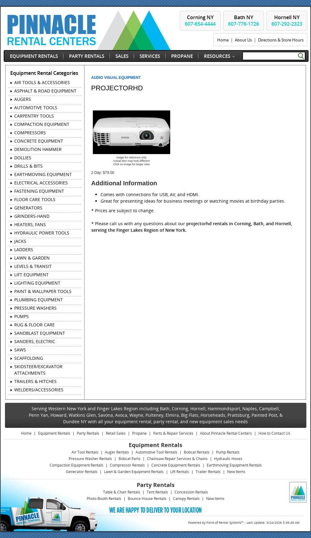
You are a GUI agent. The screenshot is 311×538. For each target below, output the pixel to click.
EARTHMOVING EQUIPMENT (43, 174)
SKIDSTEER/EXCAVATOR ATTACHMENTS (38, 370)
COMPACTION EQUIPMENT (41, 124)
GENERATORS (28, 208)
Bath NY (243, 20)
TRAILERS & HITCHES (35, 381)
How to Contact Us (274, 433)
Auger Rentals (117, 452)
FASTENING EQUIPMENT (39, 191)
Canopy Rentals (186, 498)
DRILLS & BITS (28, 166)
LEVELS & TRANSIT (33, 266)
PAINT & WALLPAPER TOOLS (42, 291)
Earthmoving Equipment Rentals (234, 465)
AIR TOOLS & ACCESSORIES (42, 82)
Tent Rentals (157, 492)
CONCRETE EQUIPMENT (38, 141)
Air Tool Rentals (84, 452)
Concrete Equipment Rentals (175, 465)
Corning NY (200, 20)
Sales (121, 56)
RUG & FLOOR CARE (34, 325)
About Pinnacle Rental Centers (226, 433)
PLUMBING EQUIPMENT (38, 300)
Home (223, 40)
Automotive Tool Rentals (156, 452)
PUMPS (21, 316)
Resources (217, 56)
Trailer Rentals (208, 471)
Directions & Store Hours (281, 40)
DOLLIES (22, 158)
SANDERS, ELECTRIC (34, 341)
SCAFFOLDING (28, 358)
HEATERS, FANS (30, 224)
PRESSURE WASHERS (35, 308)
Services (150, 56)
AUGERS (22, 99)
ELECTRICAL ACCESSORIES (41, 183)
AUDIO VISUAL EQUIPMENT (116, 77)
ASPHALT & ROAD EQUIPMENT (45, 91)
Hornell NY (286, 20)
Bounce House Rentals (147, 498)
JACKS (20, 241)
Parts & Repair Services (173, 433)
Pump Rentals (228, 452)
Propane (182, 56)
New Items (236, 471)
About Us (243, 40)
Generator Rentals (81, 471)
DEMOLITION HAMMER (38, 149)
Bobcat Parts (129, 458)
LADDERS (23, 249)
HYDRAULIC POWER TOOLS (41, 233)
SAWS (20, 350)
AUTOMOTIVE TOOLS (35, 107)
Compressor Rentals (127, 465)
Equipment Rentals (34, 56)
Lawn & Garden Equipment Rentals (134, 471)
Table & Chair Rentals (121, 492)
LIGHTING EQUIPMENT (37, 283)
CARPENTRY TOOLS (34, 116)
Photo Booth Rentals (104, 498)
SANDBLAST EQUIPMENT (39, 333)
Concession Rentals (191, 492)
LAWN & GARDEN (32, 258)
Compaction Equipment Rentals (76, 465)
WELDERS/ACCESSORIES (38, 390)
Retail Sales (116, 433)
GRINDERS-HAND (32, 216)
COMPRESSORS (30, 133)
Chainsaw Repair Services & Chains (177, 458)
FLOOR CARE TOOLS (34, 199)
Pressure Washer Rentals (90, 458)
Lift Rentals (179, 471)
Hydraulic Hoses (228, 458)
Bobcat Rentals (196, 452)
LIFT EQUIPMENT (31, 275)
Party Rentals (86, 56)
